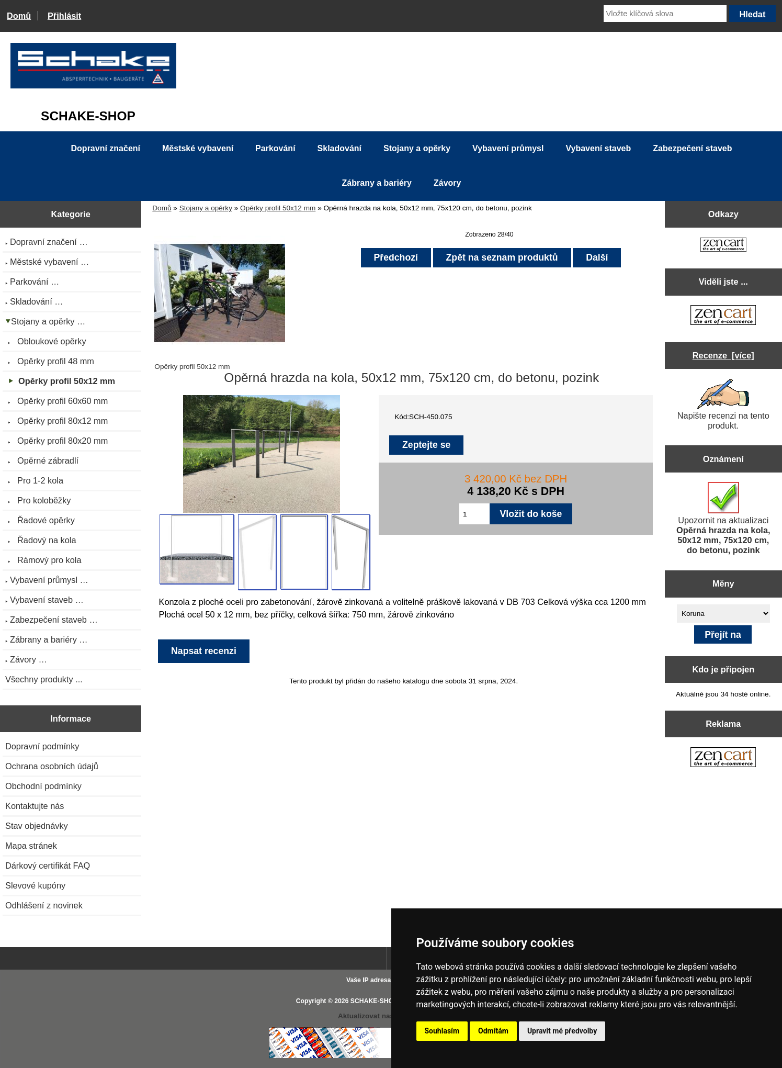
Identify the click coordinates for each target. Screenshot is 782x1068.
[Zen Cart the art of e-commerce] (723, 245)
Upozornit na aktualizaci (723, 518)
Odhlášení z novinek (44, 905)
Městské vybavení (197, 148)
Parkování (275, 148)
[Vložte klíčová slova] (665, 13)
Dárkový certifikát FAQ (47, 865)
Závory (447, 182)
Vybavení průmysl (507, 148)
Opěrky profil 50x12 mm (277, 208)
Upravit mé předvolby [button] (562, 1031)
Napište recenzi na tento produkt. (723, 404)
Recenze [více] (723, 355)
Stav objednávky (36, 825)
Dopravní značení (105, 148)
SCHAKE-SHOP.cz (377, 1001)
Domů (19, 15)
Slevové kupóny (35, 885)
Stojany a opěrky (205, 208)
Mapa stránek (31, 845)
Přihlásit (64, 15)
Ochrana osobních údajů (51, 766)
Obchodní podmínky (43, 786)
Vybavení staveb (598, 148)
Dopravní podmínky (42, 746)
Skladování (339, 148)
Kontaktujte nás (34, 806)
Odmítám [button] (493, 1031)
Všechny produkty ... (44, 679)
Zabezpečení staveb (692, 148)
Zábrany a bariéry (377, 182)
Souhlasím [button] (442, 1031)
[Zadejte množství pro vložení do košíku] (474, 513)
